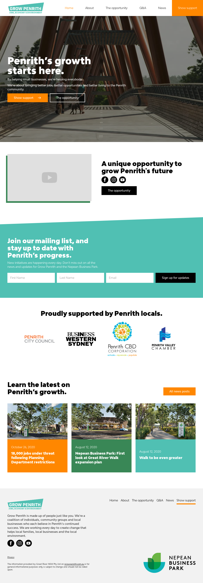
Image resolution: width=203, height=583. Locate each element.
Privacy (10, 557)
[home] (26, 8)
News (162, 8)
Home (69, 8)
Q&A (143, 8)
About (89, 8)
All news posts (179, 391)
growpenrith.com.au (74, 564)
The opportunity (117, 8)
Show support (187, 8)
